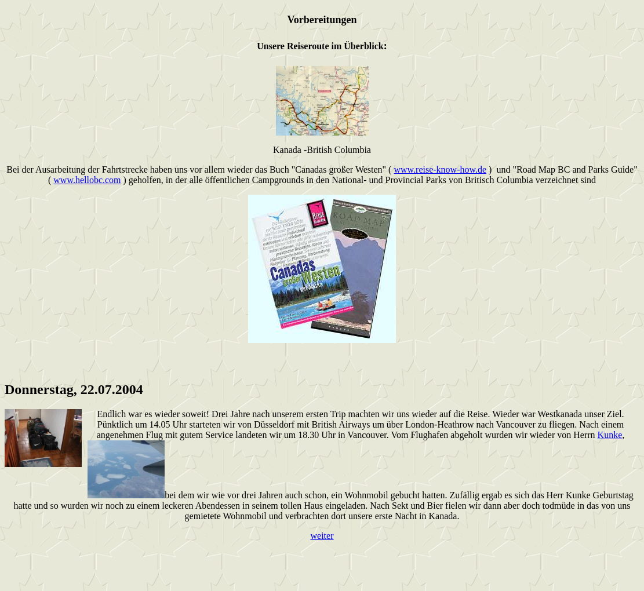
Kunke (610, 435)
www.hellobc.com (87, 180)
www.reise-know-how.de (440, 169)
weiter (322, 536)
